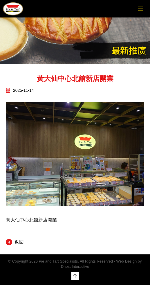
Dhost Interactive (75, 266)
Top (75, 276)
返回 (19, 242)
